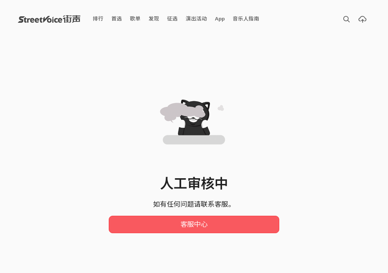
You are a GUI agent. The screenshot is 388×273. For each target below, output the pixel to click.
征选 (172, 19)
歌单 (135, 19)
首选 (116, 19)
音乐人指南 (246, 19)
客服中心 (194, 224)
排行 (98, 19)
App (220, 19)
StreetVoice (49, 19)
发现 (154, 19)
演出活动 (196, 19)
